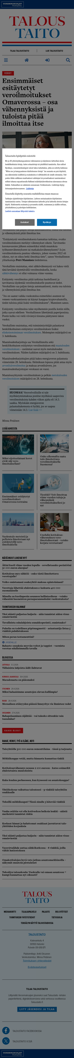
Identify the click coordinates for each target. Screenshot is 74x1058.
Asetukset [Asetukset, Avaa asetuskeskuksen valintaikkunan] (25, 222)
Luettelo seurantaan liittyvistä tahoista (19, 211)
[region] (37, 189)
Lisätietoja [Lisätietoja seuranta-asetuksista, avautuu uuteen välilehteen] (30, 188)
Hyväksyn (47, 222)
